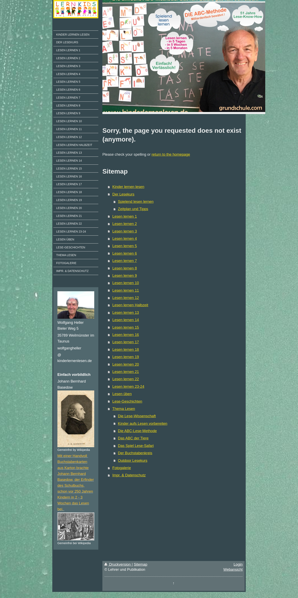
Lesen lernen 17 (125, 342)
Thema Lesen (123, 409)
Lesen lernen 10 (125, 283)
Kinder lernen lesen (128, 187)
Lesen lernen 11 (125, 290)
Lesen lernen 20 (125, 364)
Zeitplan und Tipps (133, 209)
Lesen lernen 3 (124, 231)
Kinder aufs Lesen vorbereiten (142, 424)
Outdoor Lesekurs (132, 461)
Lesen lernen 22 (125, 379)
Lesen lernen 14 (125, 320)
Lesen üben (122, 394)
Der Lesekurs (123, 194)
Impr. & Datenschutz (129, 475)
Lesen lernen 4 (124, 239)
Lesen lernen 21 (125, 372)
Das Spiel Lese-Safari (136, 446)
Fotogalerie (121, 468)
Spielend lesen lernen (135, 202)
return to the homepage (171, 154)
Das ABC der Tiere (133, 438)
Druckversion (118, 564)
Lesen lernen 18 (125, 350)
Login (238, 564)
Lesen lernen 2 (124, 224)
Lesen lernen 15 (125, 327)
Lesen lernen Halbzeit (130, 305)
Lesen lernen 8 (124, 268)
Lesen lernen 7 (124, 261)
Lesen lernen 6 (124, 253)
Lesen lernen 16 (125, 335)
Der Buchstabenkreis (135, 453)
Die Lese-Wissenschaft (137, 416)
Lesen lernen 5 (124, 246)
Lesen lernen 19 (125, 357)
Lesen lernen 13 (125, 313)
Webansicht (233, 570)
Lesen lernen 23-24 (128, 387)
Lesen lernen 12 (125, 298)
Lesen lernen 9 (124, 276)
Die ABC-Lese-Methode (137, 431)
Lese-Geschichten (127, 401)
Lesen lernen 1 (124, 216)
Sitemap (140, 564)
